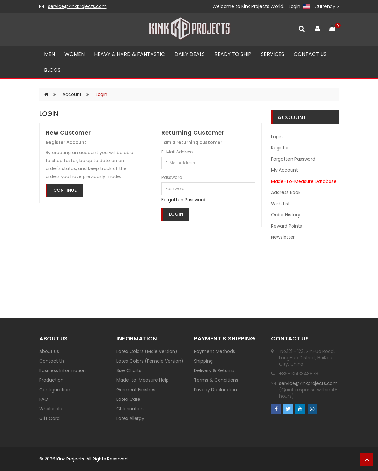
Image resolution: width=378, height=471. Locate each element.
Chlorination (130, 409)
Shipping (203, 361)
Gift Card (49, 418)
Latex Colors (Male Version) (146, 351)
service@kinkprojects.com (77, 6)
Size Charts (128, 370)
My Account (284, 170)
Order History (285, 215)
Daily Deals (189, 54)
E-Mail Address (177, 152)
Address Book (285, 192)
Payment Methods (214, 351)
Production (51, 380)
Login (294, 6)
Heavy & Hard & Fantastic (129, 54)
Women (74, 54)
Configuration (54, 389)
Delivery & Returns (214, 370)
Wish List (280, 203)
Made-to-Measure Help (142, 380)
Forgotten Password (183, 200)
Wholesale (50, 409)
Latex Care (128, 399)
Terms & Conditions (216, 380)
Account (72, 94)
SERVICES (272, 54)
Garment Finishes (135, 389)
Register (280, 148)
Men (49, 54)
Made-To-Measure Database (304, 181)
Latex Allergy (130, 418)
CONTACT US (310, 54)
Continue (65, 190)
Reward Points (286, 226)
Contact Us (51, 361)
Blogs (52, 70)
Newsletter (283, 237)
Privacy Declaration (215, 389)
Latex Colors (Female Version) (149, 361)
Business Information (62, 370)
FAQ (43, 399)
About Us (49, 351)
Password (171, 177)
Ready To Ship (232, 54)
